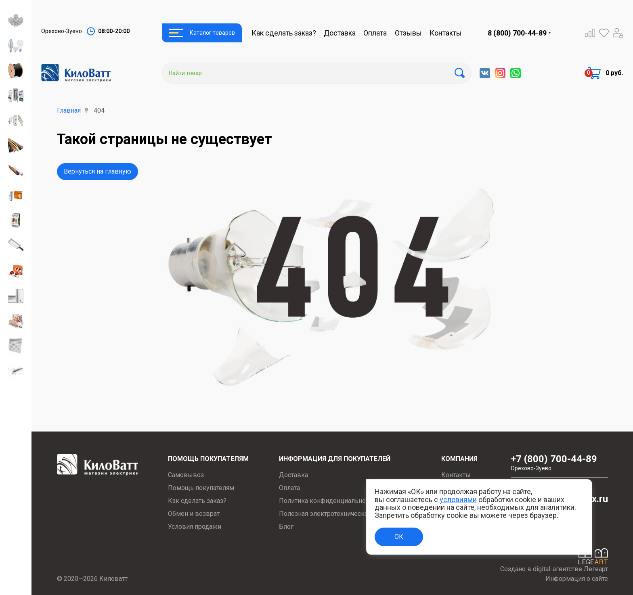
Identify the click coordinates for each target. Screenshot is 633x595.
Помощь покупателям (201, 488)
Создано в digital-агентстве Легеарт (554, 569)
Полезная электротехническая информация (345, 513)
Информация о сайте (576, 578)
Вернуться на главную (97, 171)
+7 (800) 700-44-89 (559, 462)
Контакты (446, 33)
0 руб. (614, 73)
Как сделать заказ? (284, 33)
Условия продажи (194, 526)
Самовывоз (186, 475)
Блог (286, 526)
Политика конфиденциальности (327, 501)
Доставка (340, 33)
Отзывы (408, 33)
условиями (458, 499)
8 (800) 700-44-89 (517, 33)
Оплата (375, 33)
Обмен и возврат (194, 513)
